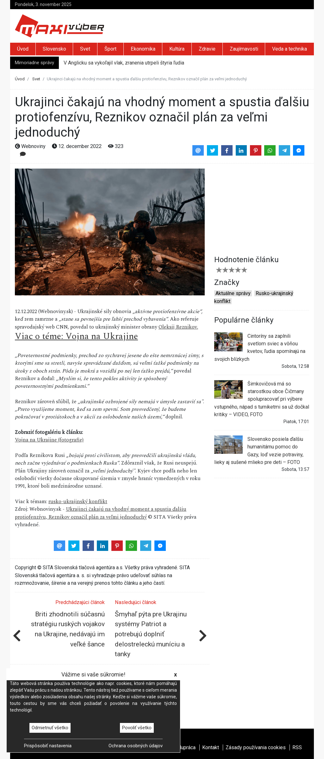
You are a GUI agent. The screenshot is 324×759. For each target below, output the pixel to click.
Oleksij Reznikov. (178, 327)
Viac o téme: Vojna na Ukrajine (76, 336)
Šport (110, 49)
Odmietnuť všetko (50, 728)
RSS (297, 747)
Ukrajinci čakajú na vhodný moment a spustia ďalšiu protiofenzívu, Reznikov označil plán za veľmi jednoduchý (100, 513)
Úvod (22, 49)
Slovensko (54, 49)
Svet (85, 49)
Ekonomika (143, 49)
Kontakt (210, 747)
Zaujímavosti (244, 49)
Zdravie (207, 49)
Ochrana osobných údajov (136, 746)
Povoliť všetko (137, 728)
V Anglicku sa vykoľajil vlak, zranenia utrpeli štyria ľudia (124, 63)
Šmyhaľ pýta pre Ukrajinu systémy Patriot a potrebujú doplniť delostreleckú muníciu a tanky (151, 634)
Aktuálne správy (233, 293)
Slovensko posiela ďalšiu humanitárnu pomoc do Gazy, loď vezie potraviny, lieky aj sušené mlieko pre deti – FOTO (258, 450)
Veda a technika (289, 49)
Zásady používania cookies (256, 747)
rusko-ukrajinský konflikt (77, 502)
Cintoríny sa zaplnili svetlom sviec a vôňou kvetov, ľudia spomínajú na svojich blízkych (259, 347)
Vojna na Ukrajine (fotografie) (49, 440)
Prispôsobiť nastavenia (48, 746)
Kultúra (176, 49)
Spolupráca (183, 747)
